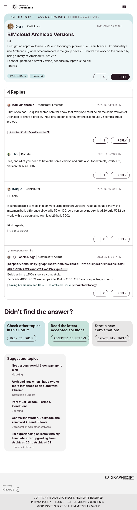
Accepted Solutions (70, 338)
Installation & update (23, 394)
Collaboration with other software (31, 426)
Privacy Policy (41, 501)
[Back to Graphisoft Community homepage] (23, 6)
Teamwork (37, 76)
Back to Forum (21, 338)
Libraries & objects (23, 447)
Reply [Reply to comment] (122, 140)
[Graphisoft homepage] (119, 478)
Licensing (17, 410)
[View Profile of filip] (14, 154)
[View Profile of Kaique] (17, 189)
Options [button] (127, 17)
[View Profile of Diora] (19, 26)
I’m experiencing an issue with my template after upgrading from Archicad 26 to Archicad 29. (36, 438)
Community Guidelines (89, 501)
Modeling (17, 374)
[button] (96, 77)
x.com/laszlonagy (85, 285)
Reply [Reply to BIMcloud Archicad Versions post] (122, 77)
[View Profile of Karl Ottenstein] (23, 105)
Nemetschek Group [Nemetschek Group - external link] (86, 506)
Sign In (131, 6)
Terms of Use (62, 501)
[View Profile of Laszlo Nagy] (26, 257)
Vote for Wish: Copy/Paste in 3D (29, 132)
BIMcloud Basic (18, 76)
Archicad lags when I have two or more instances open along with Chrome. (35, 386)
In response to (22, 250)
